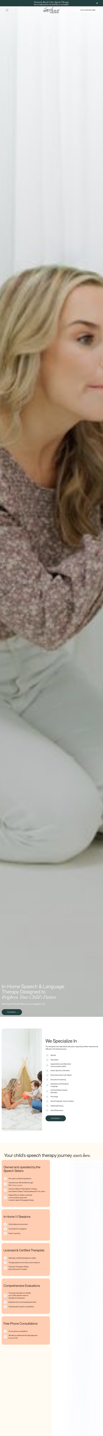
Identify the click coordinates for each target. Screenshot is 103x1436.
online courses (17, 1185)
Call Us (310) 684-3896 (87, 10)
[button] (22, 10)
